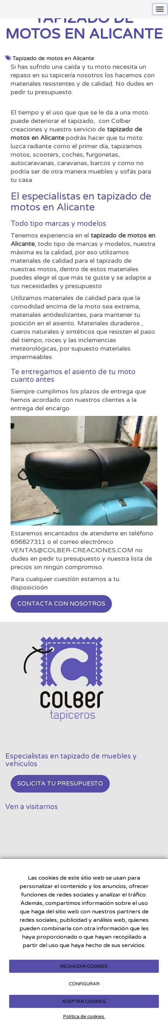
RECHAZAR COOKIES (84, 966)
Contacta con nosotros (61, 603)
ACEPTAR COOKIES (84, 1001)
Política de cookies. (84, 1016)
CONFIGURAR (84, 984)
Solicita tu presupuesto (60, 783)
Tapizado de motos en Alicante (53, 58)
